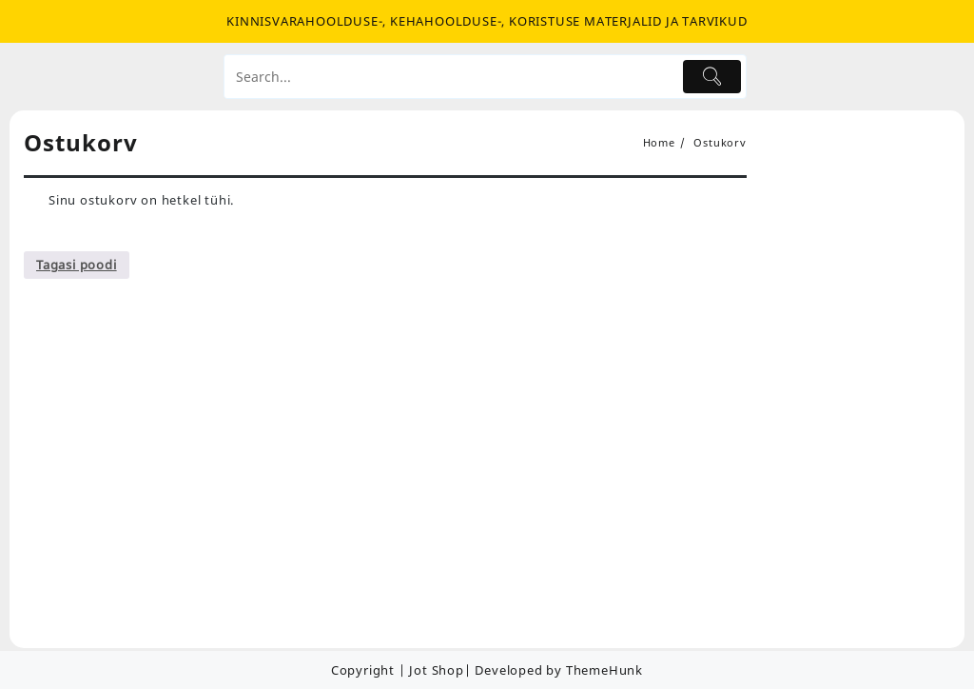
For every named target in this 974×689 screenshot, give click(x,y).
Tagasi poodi (76, 264)
